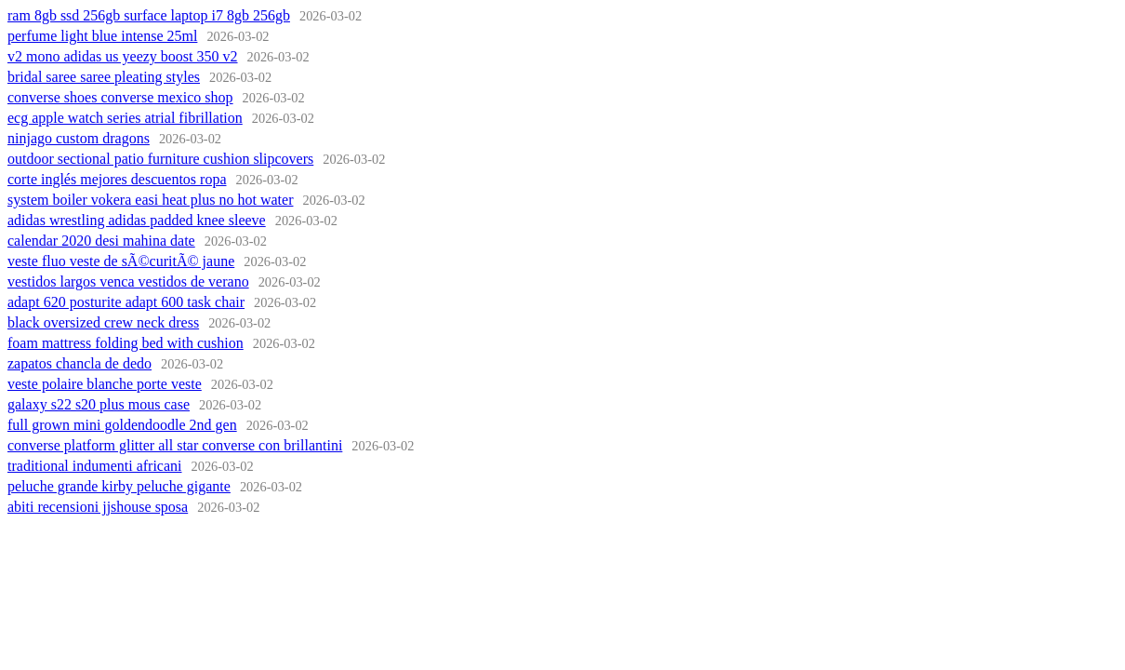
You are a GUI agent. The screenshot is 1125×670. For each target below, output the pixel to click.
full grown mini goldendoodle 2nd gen (122, 425)
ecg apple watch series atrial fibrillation (125, 118)
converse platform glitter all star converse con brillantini (174, 445)
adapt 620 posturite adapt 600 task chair (126, 302)
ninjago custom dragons (78, 138)
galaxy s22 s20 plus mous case (98, 404)
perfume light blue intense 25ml (102, 36)
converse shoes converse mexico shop (120, 97)
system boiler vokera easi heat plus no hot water (150, 200)
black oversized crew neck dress (103, 322)
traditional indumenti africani (94, 466)
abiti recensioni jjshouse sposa (97, 507)
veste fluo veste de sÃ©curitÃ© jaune (120, 261)
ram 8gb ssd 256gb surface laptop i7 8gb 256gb (148, 15)
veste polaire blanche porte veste (104, 384)
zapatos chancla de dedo (79, 363)
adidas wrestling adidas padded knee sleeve (136, 220)
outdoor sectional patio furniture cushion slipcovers (160, 159)
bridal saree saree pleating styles (103, 77)
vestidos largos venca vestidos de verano (128, 281)
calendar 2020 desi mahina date (101, 240)
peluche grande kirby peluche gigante (119, 486)
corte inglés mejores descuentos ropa (116, 179)
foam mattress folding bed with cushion (125, 343)
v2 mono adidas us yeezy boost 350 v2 (122, 56)
